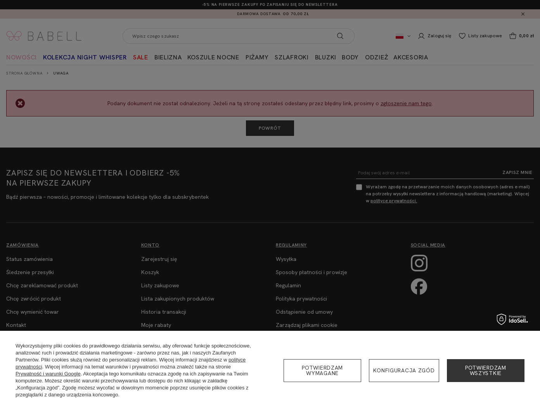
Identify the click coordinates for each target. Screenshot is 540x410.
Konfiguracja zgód (403, 370)
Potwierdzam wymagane (322, 370)
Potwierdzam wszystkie (485, 370)
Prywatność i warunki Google (48, 374)
